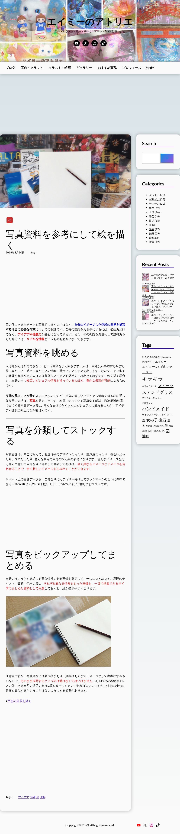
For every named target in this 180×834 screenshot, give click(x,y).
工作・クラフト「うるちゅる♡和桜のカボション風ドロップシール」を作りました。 (158, 305)
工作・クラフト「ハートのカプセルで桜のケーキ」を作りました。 (162, 317)
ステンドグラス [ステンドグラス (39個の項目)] (157, 392)
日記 (151, 220)
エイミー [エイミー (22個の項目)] (160, 361)
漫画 (151, 229)
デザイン (154, 199)
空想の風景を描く (19, 701)
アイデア (23, 797)
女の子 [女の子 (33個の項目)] (152, 420)
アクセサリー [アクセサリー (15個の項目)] (148, 362)
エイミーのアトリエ (90, 21)
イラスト (154, 195)
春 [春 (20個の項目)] (169, 420)
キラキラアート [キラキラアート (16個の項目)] (149, 386)
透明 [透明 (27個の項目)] (145, 436)
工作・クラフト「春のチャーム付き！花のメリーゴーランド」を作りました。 (158, 291)
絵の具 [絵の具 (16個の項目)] (157, 431)
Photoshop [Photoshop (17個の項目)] (166, 357)
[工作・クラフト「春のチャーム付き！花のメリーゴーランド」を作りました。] (145, 289)
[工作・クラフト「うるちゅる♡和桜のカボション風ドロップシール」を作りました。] (145, 303)
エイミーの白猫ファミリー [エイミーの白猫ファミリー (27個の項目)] (157, 369)
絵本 (151, 241)
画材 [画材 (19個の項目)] (144, 430)
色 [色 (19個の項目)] (163, 430)
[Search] (166, 158)
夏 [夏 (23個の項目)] (143, 420)
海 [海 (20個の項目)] (166, 425)
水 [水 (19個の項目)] (143, 425)
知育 (151, 233)
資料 (42, 797)
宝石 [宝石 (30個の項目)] (162, 420)
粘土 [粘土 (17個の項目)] (150, 431)
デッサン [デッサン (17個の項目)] (157, 398)
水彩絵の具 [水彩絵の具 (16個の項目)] (158, 425)
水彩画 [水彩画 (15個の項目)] (149, 425)
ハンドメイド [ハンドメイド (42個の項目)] (155, 408)
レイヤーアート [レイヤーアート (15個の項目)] (166, 415)
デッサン (154, 203)
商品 (151, 207)
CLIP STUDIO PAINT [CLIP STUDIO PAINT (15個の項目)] (150, 357)
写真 (32, 797)
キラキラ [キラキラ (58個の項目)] (152, 378)
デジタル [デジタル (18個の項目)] (146, 398)
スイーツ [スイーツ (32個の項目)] (165, 385)
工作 (151, 212)
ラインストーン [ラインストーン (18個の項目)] (150, 414)
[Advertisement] (90, 104)
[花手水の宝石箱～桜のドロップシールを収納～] (145, 277)
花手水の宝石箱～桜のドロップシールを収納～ (162, 277)
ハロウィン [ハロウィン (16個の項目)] (147, 403)
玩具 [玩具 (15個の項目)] (171, 425)
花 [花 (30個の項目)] (167, 430)
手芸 (151, 216)
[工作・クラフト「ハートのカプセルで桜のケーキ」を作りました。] (145, 317)
